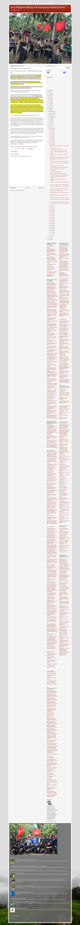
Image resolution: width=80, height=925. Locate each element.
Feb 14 (51, 212)
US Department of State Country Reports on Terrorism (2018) (63, 583)
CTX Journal (49, 778)
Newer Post (13, 187)
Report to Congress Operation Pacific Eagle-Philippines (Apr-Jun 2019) (52, 722)
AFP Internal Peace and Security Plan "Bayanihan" (64, 541)
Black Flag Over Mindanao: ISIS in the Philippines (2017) (52, 480)
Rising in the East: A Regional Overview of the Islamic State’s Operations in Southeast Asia (64, 329)
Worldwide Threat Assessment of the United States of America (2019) (51, 733)
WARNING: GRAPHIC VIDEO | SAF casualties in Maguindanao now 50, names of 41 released (28, 866)
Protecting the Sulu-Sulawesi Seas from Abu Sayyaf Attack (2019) (51, 487)
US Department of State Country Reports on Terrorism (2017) (63, 589)
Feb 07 (51, 223)
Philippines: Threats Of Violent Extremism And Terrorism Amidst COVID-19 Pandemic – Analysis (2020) (52, 303)
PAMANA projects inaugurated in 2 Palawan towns (59, 157)
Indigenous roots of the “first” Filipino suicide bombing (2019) (51, 468)
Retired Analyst (51, 806)
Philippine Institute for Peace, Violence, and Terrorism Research (63, 630)
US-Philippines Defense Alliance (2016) (51, 265)
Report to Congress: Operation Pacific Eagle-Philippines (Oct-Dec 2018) (52, 729)
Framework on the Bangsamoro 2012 (62, 389)
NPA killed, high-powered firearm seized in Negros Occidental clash (28, 901)
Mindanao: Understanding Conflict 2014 (52, 362)
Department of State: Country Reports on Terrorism (63, 624)
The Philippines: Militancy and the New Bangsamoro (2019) (52, 307)
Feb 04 (51, 228)
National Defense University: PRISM (50, 774)
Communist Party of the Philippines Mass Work (63, 262)
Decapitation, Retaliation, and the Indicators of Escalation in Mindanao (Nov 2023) (51, 412)
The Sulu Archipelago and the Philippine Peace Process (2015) (52, 350)
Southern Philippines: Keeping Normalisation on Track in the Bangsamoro (52, 283)
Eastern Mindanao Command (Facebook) (63, 487)
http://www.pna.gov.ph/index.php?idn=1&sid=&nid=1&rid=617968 (23, 146)
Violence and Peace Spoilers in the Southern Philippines (51, 365)
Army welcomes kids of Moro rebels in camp (58, 150)
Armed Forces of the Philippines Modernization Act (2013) (64, 529)
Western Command (62, 488)
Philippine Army (62, 454)
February (51, 128)
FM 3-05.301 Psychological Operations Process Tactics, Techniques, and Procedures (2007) (52, 751)
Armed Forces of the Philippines (63, 437)
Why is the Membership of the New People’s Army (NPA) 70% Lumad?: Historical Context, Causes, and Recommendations (64, 265)
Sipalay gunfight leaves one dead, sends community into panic (22, 869)
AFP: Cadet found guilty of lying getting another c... (59, 175)
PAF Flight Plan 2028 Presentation (63, 543)
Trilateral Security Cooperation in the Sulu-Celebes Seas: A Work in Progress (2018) (51, 474)
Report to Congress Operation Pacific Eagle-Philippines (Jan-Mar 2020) (52, 698)
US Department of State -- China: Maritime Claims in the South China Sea (52, 594)
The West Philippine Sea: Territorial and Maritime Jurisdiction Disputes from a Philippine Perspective (52, 625)
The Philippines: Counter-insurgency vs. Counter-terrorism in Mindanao (51, 391)
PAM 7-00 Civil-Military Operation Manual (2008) (64, 532)
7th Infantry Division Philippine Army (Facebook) (64, 502)
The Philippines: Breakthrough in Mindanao (64, 392)
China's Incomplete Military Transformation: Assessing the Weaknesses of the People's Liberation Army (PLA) (52, 575)
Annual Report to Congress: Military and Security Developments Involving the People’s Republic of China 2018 (52, 561)
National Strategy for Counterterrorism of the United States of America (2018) (64, 598)
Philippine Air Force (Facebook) (62, 462)
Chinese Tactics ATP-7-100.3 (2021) (51, 634)
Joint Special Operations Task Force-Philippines (51, 682)
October (50, 114)
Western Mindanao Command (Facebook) (63, 493)
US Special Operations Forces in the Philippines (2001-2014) (51, 705)
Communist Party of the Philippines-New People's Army (64, 270)
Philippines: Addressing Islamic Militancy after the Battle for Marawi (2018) (51, 324)
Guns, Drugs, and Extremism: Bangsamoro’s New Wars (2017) (52, 334)
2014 (49, 110)
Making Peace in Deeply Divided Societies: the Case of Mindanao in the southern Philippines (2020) (52, 296)
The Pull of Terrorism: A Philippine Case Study (51, 507)
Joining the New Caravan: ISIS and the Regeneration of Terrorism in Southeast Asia (64, 603)
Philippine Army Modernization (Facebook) (64, 458)
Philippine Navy (62, 464)
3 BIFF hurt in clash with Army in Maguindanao (58, 161)
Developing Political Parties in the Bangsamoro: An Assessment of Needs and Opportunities (52, 359)
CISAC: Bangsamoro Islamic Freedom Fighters (51, 442)
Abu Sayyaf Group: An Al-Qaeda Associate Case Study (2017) (51, 484)
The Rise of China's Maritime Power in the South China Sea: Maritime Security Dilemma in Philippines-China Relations (52, 606)
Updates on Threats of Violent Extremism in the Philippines (63, 337)
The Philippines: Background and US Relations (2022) (50, 275)
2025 (49, 91)
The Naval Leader (62, 551)
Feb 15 (51, 210)
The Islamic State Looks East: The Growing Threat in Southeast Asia (64, 321)
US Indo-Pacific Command (52, 680)
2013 (49, 237)
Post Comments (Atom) (20, 190)
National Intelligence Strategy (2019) (50, 713)
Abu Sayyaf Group (50, 471)
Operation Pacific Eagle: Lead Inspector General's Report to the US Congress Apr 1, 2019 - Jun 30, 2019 (52, 311)
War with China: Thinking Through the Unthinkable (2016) (51, 556)
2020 (49, 100)
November (51, 113)
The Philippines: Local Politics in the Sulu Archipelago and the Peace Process (52, 387)
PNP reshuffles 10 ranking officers (21, 908)
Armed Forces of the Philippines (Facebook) (63, 440)
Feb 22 (51, 139)
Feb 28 (51, 129)
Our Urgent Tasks (62, 289)
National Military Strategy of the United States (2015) (52, 744)
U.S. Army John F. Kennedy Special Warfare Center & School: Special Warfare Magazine (52, 764)
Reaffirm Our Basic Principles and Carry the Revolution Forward (63, 286)
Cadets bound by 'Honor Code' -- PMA (57, 165)
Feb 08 (51, 222)
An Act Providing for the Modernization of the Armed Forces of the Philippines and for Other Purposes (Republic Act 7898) (64, 426)
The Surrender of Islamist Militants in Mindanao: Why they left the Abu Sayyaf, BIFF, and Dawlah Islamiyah (52, 417)
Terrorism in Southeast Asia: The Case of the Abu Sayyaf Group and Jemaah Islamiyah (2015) (52, 499)
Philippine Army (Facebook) (64, 456)
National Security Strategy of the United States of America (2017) (52, 741)
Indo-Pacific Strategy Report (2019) (51, 716)
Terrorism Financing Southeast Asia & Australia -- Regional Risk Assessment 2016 (64, 614)
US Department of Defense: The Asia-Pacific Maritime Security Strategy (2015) (52, 571)
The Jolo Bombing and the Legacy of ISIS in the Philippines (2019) (52, 328)
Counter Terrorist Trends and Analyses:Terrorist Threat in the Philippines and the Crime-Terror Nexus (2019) (52, 460)
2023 (49, 95)
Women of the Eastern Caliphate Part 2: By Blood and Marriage (64, 340)
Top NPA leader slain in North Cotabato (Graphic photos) (26, 859)
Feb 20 (51, 142)
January (50, 235)
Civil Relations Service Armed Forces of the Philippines (63, 445)
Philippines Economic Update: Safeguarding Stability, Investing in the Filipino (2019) (51, 251)
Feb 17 (51, 207)
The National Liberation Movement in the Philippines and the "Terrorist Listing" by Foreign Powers (63, 306)
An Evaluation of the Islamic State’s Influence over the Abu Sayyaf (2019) (52, 465)
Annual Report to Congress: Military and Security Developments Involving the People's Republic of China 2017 (52, 630)
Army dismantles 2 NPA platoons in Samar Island (24, 885)
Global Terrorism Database (64, 621)
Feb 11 (51, 217)
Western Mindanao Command (62, 491)
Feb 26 (51, 132)
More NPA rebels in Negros (55, 148)
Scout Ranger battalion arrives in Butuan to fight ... (59, 201)
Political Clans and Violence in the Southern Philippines (52, 384)
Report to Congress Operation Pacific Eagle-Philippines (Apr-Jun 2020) (52, 695)
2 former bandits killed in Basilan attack (18, 898)
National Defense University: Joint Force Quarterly (51, 770)
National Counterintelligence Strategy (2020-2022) (63, 559)
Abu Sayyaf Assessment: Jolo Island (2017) (51, 478)
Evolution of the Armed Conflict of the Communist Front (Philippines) (64, 280)
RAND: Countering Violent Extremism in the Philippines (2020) (64, 653)
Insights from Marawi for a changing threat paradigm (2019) (52, 315)
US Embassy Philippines (51, 673)
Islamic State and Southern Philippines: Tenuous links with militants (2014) (52, 354)
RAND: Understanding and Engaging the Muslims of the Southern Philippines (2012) (52, 376)
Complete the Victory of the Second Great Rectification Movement (64, 291)
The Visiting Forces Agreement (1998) (50, 267)
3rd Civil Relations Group (64, 509)
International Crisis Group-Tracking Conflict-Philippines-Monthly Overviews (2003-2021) (64, 650)
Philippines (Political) (51, 665)
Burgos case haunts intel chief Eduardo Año (58, 173)
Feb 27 (51, 131)
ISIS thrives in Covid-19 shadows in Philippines (63, 364)
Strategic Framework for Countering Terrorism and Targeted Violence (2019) (51, 691)
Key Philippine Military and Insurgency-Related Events (38, 7)
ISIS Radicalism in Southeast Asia (62, 355)
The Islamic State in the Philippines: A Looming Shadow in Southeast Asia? (64, 358)
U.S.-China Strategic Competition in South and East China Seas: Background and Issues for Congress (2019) (52, 541)
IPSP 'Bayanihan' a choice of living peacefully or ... (59, 167)
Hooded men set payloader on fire (56, 190)
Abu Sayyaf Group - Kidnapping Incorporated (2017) (51, 494)
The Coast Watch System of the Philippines (51, 394)
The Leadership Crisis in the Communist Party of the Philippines (64, 310)
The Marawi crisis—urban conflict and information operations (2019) (51, 318)
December (51, 111)
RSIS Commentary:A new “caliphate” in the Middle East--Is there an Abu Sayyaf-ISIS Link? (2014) (51, 503)
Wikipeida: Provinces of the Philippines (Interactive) (52, 654)
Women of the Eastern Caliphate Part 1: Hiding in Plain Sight (64, 344)
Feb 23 (51, 137)
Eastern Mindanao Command (62, 484)
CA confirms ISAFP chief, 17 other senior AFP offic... (60, 203)
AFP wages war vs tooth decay (56, 171)
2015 (49, 108)
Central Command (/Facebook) (62, 479)
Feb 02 (51, 232)
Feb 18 (51, 205)
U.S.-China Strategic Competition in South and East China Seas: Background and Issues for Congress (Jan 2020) (52, 535)
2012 (49, 239)
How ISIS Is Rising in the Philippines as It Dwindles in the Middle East (64, 352)
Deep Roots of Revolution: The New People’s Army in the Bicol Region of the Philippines (64, 256)
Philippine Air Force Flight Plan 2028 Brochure (64, 546)
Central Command (62, 477)
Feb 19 (51, 144)
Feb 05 (51, 227)
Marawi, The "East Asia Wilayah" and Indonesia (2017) (51, 337)
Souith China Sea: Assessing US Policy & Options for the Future (51, 597)
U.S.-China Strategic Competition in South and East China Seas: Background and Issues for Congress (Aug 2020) (52, 530)
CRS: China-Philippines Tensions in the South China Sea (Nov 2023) (51, 647)
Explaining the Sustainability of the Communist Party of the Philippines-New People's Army (64, 274)
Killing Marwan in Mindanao (52, 440)
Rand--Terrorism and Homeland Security (63, 633)
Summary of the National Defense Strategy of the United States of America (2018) (51, 737)
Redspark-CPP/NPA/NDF (64, 408)
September (51, 116)
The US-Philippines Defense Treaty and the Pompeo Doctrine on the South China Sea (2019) (51, 259)
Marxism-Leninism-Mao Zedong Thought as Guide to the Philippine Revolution (64, 301)
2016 (49, 106)
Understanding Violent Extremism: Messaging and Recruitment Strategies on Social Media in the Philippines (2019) (64, 576)
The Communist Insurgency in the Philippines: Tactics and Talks (64, 295)
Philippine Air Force (62, 460)
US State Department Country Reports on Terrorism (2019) (63, 572)
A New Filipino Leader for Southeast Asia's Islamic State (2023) (51, 518)
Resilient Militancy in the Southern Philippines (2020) (52, 299)
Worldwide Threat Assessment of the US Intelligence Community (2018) (63, 594)
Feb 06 (51, 225)
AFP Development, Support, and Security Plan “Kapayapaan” (64, 537)
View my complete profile (51, 821)
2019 (49, 101)
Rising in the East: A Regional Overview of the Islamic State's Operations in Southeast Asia (52, 288)
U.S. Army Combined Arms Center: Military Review (52, 768)
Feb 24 (51, 136)
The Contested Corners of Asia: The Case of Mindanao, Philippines (52, 397)
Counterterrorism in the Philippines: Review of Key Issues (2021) (64, 641)
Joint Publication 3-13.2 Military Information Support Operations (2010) (52, 760)
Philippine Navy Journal (63, 550)
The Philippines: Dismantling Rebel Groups (52, 400)
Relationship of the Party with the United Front (63, 298)
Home (27, 187)
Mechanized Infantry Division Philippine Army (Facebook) (63, 499)
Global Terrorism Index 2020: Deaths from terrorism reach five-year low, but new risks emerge (64, 564)
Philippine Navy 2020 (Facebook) (63, 468)
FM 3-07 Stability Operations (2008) (50, 757)
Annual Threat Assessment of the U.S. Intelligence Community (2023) (52, 795)
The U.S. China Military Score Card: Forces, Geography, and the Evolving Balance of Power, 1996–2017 (52, 566)
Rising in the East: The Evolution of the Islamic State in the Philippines (51, 291)
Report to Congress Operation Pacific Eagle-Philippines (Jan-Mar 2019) (52, 726)
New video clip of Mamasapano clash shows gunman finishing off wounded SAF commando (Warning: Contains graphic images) (39, 879)
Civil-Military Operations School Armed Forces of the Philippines (64, 452)
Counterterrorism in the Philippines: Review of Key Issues (52, 403)
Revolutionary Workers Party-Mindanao (63, 418)
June (50, 121)
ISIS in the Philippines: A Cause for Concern (63, 361)
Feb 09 (51, 220)
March (50, 126)
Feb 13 (51, 213)
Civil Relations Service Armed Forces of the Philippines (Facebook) (63, 448)
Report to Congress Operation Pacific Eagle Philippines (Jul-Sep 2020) (52, 792)
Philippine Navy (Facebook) (64, 465)
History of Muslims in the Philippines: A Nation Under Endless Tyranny (64, 402)
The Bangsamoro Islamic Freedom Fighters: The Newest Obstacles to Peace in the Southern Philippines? (52, 432)
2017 (49, 105)
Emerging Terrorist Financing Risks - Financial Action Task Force (64, 606)
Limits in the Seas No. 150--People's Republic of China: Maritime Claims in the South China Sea (52, 644)
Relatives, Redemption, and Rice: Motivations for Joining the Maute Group (64, 325)
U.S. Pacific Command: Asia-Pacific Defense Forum (52, 780)
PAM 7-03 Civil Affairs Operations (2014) (63, 535)
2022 (49, 96)
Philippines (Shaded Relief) (52, 663)
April (50, 124)
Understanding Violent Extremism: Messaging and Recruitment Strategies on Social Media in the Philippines (64, 367)
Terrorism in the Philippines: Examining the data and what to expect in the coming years (64, 645)
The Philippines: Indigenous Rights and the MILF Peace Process (64, 395)
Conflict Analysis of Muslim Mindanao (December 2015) (52, 343)
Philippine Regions (50, 655)
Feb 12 (51, 215)
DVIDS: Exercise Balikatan (52, 684)
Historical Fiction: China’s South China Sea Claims (51, 617)
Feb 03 (51, 230)
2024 (49, 93)
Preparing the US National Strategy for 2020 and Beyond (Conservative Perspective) (52, 710)
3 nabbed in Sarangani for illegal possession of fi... (59, 188)
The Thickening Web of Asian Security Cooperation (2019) (52, 254)
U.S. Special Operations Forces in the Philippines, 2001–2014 (51, 347)
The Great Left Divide (63, 278)
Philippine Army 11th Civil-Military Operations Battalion (64, 521)
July (50, 119)
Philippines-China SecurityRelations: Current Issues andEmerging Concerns (52, 602)
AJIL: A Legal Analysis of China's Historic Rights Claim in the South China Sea (51, 621)
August (50, 118)
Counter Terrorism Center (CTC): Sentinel (51, 776)
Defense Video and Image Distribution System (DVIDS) (52, 788)
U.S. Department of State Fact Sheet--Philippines (51, 272)
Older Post (41, 187)
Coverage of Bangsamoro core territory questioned (59, 184)
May (50, 123)
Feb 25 (51, 134)
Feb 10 (51, 218)
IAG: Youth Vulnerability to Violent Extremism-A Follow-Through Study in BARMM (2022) (52, 408)
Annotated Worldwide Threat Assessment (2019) (64, 587)
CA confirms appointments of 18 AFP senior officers (59, 197)
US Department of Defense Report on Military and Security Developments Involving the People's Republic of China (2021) (52, 638)
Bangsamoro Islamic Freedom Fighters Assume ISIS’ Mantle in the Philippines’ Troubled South (52, 427)
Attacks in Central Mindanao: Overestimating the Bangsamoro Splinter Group (52, 437)
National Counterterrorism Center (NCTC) (64, 627)
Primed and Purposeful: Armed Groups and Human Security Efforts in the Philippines (52, 380)
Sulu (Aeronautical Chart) (51, 659)
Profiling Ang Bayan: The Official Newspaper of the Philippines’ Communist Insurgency (64, 315)
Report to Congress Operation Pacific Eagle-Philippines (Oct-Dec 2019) (52, 702)
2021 (49, 98)
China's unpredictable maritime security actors (51, 582)
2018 (49, 103)
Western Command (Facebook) (62, 482)
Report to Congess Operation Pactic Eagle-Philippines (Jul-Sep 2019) (52, 718)
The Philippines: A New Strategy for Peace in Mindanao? (63, 398)
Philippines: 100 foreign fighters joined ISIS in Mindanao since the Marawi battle (64, 348)
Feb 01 (51, 233)
